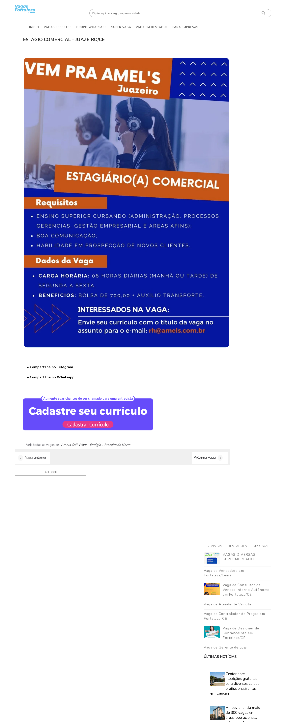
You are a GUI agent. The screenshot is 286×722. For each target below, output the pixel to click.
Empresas (248, 97)
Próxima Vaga (159, 363)
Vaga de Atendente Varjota (215, 155)
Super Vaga (121, 24)
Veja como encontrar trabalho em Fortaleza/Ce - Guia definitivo (223, 524)
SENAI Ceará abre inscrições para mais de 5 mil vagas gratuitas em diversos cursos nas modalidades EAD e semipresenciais (223, 309)
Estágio (119, 346)
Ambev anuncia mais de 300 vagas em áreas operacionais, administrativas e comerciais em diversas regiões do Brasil (223, 270)
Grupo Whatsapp (91, 24)
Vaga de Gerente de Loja (213, 198)
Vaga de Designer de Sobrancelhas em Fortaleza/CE (229, 184)
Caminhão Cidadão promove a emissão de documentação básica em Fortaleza (230, 377)
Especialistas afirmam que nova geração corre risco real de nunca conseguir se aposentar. (221, 345)
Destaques (225, 97)
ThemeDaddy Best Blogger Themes (145, 716)
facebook (52, 379)
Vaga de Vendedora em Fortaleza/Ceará (212, 123)
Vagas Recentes (58, 24)
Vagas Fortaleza (71, 716)
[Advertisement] (225, 60)
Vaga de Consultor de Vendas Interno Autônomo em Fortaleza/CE (234, 140)
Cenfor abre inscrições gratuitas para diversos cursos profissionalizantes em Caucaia (222, 234)
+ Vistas (203, 97)
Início (34, 24)
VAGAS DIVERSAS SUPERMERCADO (227, 107)
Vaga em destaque (152, 24)
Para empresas (185, 24)
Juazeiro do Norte (141, 346)
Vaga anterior (48, 363)
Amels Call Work (97, 346)
